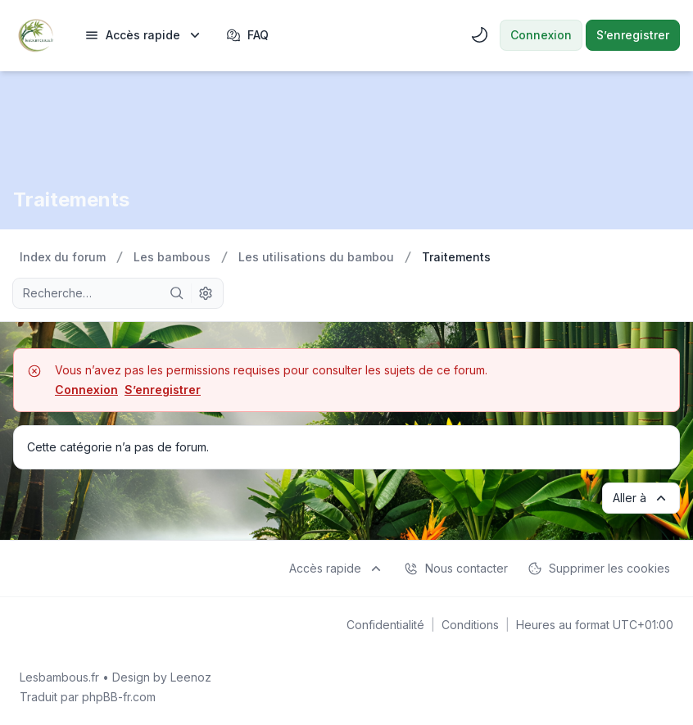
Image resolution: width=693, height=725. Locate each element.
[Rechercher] (177, 293)
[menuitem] (144, 35)
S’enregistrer (163, 389)
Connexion (86, 389)
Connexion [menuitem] (541, 35)
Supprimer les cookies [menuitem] (599, 568)
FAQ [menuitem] (247, 35)
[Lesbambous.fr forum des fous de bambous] (35, 35)
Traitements (71, 199)
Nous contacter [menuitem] (456, 568)
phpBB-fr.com (119, 697)
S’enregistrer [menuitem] (632, 35)
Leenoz (190, 677)
